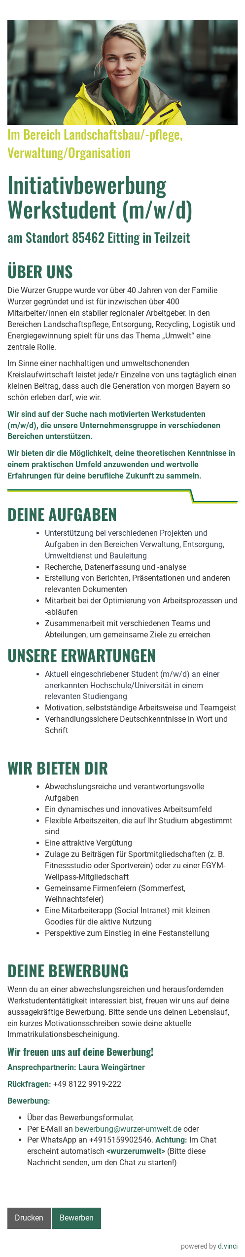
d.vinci (228, 1246)
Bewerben (77, 1217)
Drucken (29, 1217)
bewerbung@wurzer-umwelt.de (128, 1129)
